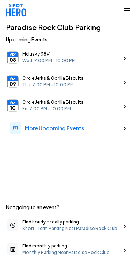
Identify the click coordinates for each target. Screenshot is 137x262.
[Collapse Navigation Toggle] (126, 10)
